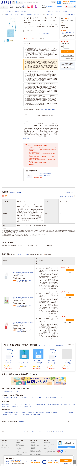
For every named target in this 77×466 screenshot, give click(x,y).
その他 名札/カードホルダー (56, 397)
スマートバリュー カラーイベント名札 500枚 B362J (62, 11)
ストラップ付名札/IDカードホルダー (35, 11)
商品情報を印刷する (69, 14)
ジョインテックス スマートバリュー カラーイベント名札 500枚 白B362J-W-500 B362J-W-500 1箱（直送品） (23, 273)
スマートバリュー (50, 14)
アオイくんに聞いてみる (66, 447)
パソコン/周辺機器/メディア (39, 404)
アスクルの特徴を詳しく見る (65, 463)
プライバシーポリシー (35, 445)
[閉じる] (73, 456)
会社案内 (18, 442)
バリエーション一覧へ (23, 254)
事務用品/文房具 (10, 11)
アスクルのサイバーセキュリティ (21, 451)
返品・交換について (5, 447)
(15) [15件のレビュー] (69, 365)
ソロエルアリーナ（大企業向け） (49, 445)
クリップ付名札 (24, 397)
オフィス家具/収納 (65, 404)
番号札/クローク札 (43, 397)
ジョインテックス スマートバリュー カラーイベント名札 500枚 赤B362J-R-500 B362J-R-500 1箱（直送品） (23, 323)
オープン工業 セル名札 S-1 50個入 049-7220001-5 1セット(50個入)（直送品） (42, 174)
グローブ (64, 431)
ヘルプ (73, 3)
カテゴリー (4, 7)
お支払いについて (5, 445)
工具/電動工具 (30, 412)
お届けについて (5, 444)
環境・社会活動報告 (20, 445)
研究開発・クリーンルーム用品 (59, 412)
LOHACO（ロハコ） (48, 442)
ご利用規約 (33, 444)
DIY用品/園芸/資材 (35, 414)
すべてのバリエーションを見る (48, 109)
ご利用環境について (34, 447)
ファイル (14, 404)
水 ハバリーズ (56, 431)
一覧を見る (21, 421)
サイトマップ (33, 442)
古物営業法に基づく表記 (35, 450)
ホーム (3, 11)
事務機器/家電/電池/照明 (53, 404)
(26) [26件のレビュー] (11, 365)
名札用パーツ (33, 397)
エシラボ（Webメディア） (49, 450)
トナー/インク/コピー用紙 (24, 404)
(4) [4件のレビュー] (39, 366)
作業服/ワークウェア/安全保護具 (21, 414)
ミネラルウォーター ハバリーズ (43, 431)
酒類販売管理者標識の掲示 (35, 452)
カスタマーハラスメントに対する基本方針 (21, 448)
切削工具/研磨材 (40, 412)
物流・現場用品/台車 (20, 412)
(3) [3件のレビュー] (25, 366)
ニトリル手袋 (31, 431)
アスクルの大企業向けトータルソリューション (49, 452)
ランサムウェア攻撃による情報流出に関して (21, 453)
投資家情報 (19, 444)
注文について (4, 442)
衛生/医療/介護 (27, 406)
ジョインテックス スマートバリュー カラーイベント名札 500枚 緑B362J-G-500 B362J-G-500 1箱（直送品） (23, 298)
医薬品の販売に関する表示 (35, 455)
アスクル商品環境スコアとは (67, 196)
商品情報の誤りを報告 (15, 192)
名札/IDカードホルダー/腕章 (20, 11)
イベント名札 (47, 11)
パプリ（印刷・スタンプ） (49, 447)
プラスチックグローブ (20, 431)
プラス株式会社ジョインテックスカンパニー (67, 33)
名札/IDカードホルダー (7, 391)
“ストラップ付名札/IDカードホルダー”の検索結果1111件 (51, 345)
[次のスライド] (75, 356)
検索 (59, 2)
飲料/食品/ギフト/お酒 (17, 406)
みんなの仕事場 (48, 448)
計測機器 (48, 412)
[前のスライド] (2, 356)
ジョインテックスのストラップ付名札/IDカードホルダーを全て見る (28, 14)
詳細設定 (53, 2)
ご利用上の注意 (34, 448)
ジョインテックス (9, 14)
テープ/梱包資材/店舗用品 (7, 412)
